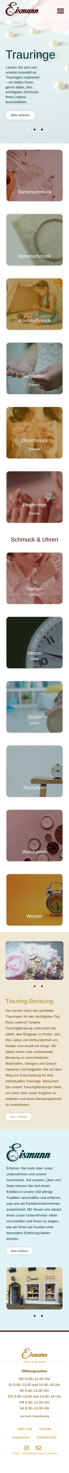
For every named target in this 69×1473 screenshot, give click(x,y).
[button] (60, 11)
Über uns (25, 1429)
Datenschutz (47, 1437)
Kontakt (45, 1429)
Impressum (21, 1437)
